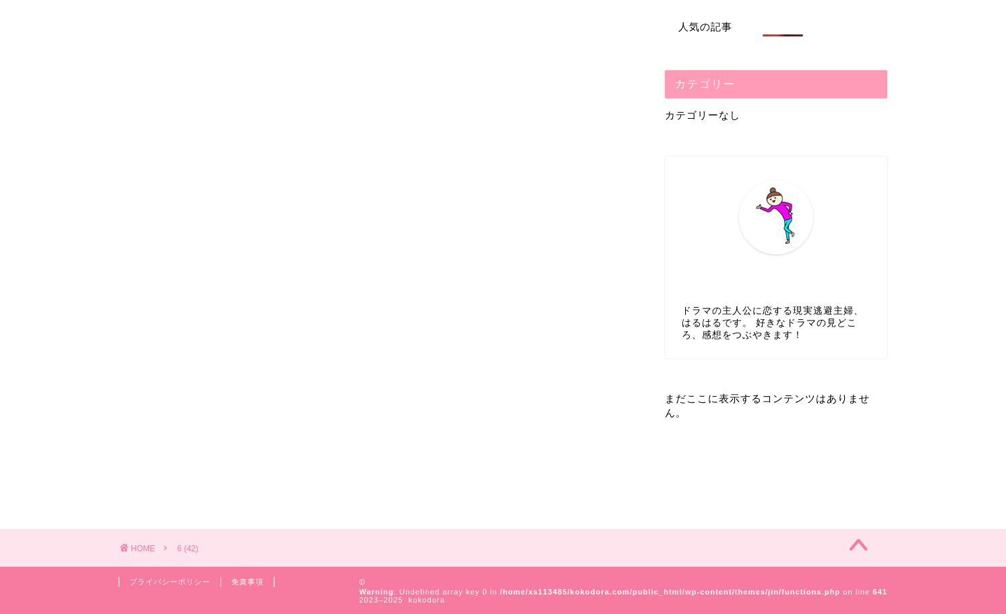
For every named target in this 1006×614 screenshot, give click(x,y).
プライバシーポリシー (169, 582)
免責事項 (247, 582)
